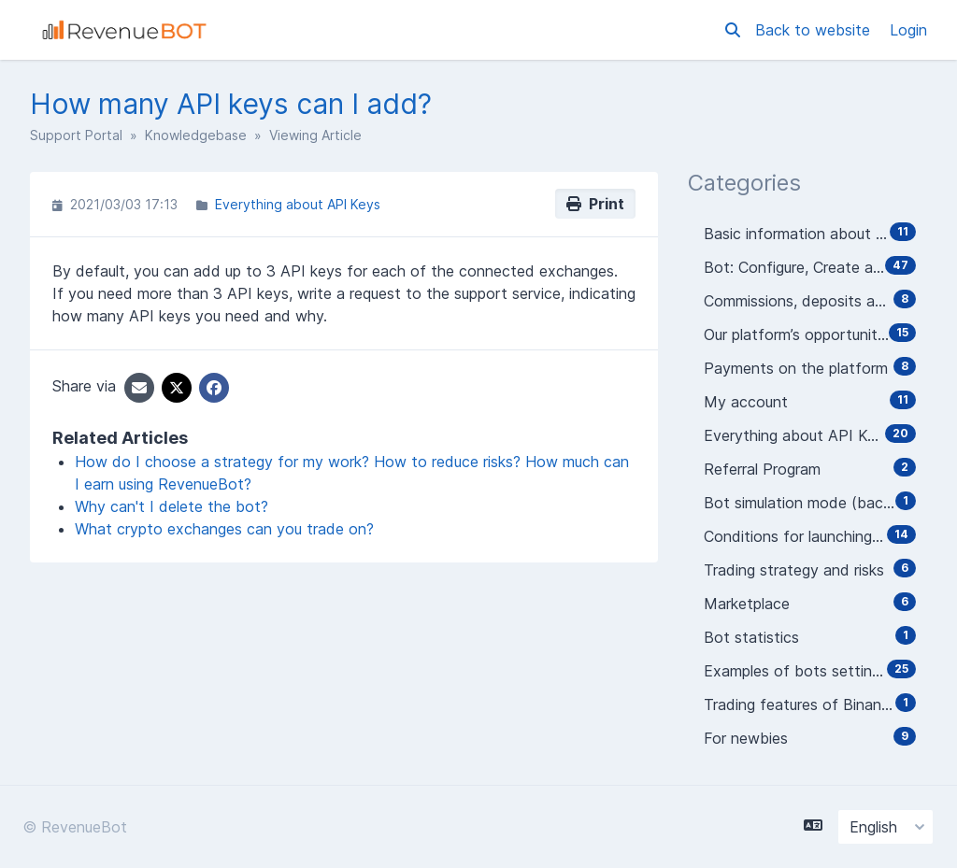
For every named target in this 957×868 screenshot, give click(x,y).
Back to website (815, 30)
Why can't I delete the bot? (171, 506)
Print (595, 203)
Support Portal (76, 135)
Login (908, 30)
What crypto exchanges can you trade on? (224, 528)
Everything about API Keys (297, 204)
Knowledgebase (196, 135)
